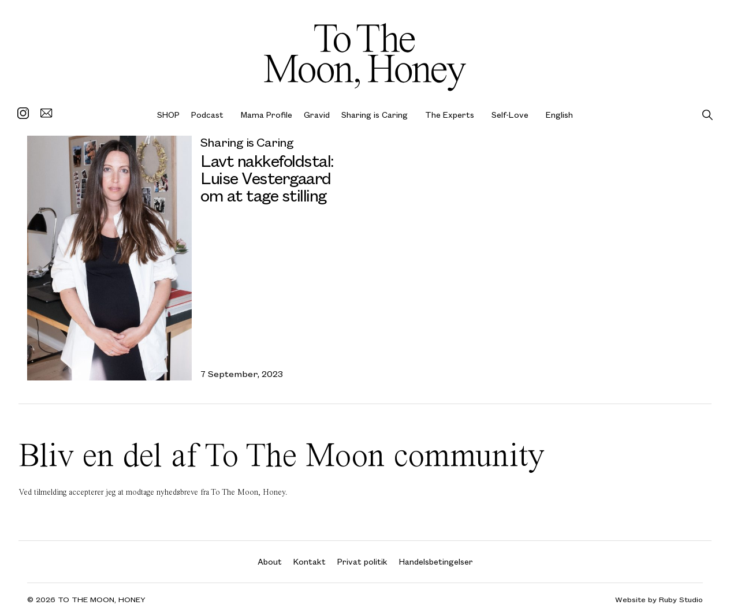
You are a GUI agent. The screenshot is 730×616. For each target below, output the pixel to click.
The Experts (449, 114)
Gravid (317, 114)
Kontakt (309, 561)
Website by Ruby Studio (659, 599)
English (559, 114)
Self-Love (509, 114)
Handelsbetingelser (436, 561)
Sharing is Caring (374, 114)
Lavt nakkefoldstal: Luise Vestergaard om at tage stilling (267, 177)
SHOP (168, 114)
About (270, 561)
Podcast (207, 114)
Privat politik (362, 561)
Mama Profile (266, 114)
